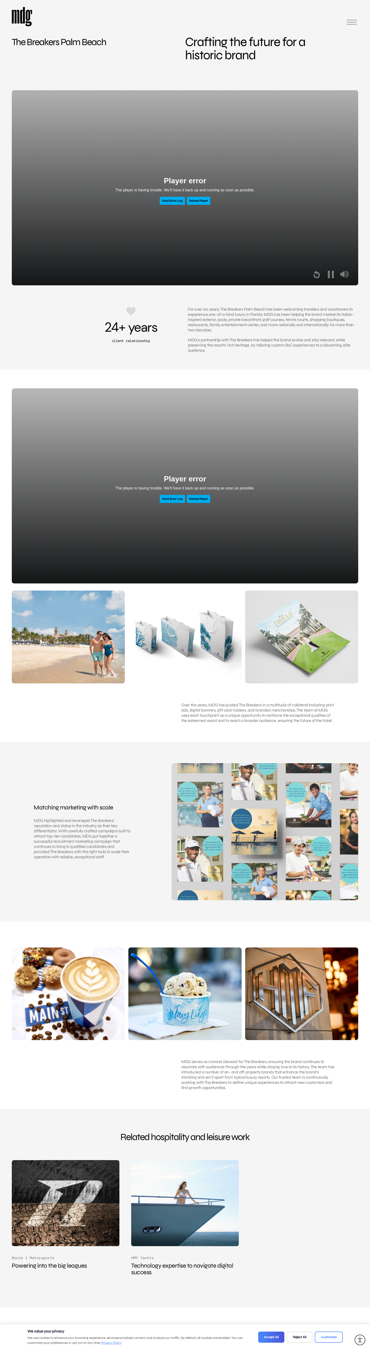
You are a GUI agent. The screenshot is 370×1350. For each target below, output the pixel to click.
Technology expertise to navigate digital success (182, 1280)
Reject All (299, 1337)
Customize (328, 1337)
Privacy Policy (111, 1343)
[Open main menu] (351, 24)
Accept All (271, 1337)
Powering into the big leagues (49, 1276)
